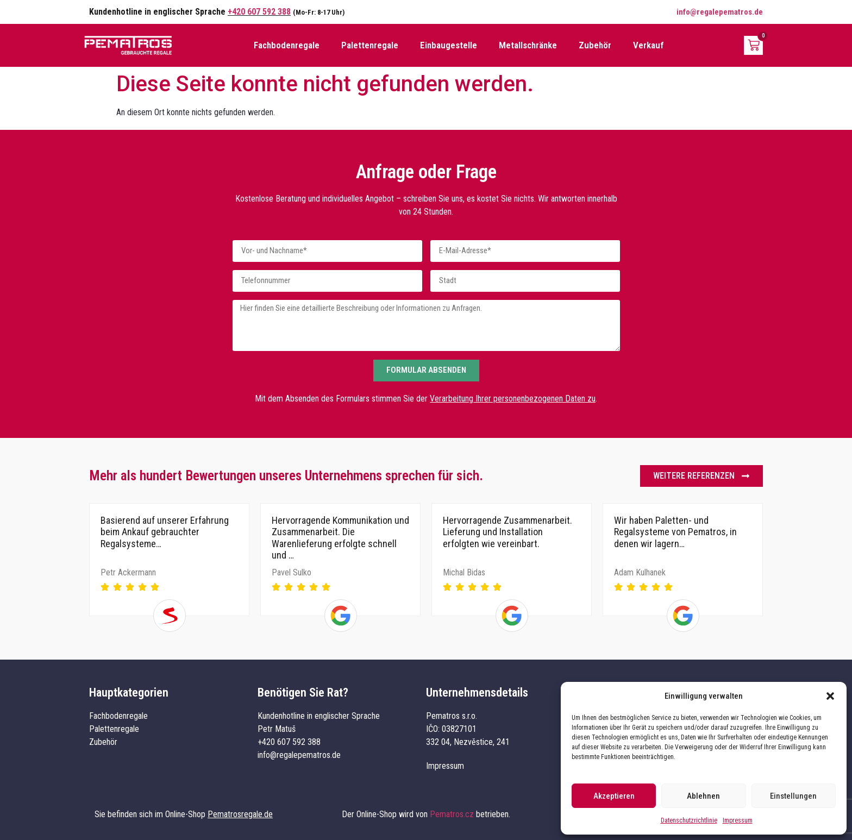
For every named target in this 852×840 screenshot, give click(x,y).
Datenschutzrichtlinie (689, 820)
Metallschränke (528, 45)
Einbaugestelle (448, 45)
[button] (830, 696)
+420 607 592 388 (259, 12)
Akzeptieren (614, 796)
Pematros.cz (452, 814)
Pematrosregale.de (240, 814)
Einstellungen (793, 796)
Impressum (738, 820)
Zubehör (595, 45)
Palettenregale (369, 45)
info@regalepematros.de (719, 12)
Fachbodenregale (287, 45)
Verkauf (648, 45)
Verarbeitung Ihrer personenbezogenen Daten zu (513, 398)
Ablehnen (703, 796)
